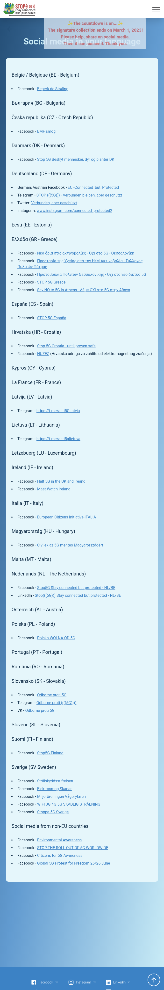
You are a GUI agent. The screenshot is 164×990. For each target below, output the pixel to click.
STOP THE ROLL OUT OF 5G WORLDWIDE (72, 847)
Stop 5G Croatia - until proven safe (66, 346)
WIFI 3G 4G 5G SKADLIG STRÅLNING (68, 804)
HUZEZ (43, 353)
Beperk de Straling (52, 89)
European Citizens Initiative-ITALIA (66, 517)
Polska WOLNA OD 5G (56, 638)
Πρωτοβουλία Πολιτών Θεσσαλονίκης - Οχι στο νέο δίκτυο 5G (91, 274)
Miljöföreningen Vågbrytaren (61, 796)
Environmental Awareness (59, 840)
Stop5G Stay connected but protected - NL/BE (76, 587)
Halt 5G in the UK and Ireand (61, 481)
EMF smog (46, 131)
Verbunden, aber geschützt (54, 203)
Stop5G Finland (50, 753)
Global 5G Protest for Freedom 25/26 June (73, 863)
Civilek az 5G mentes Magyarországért (70, 545)
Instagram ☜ (82, 982)
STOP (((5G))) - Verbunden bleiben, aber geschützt (79, 195)
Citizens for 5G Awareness (59, 855)
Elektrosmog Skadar (54, 788)
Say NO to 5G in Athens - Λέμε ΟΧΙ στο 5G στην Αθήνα (83, 290)
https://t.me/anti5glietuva (58, 439)
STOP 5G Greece (51, 282)
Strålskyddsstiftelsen (55, 781)
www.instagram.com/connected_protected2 (74, 210)
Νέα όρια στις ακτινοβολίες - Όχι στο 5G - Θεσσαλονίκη (85, 253)
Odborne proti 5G (51, 695)
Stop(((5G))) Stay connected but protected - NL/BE (78, 595)
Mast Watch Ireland (54, 489)
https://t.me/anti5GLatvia (58, 410)
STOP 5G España (51, 318)
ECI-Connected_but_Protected (93, 187)
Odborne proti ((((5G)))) (56, 702)
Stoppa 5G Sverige (53, 812)
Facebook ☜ (44, 982)
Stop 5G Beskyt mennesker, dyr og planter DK (75, 159)
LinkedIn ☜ (118, 982)
